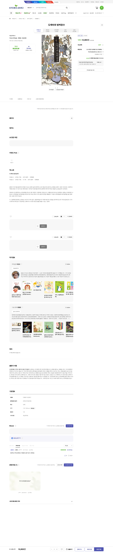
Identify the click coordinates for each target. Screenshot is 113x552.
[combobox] (30, 8)
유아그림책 (29, 18)
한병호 (19, 38)
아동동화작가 (16, 268)
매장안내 (97, 2)
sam (42, 2)
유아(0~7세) (21, 18)
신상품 (39, 13)
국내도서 (14, 18)
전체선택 (56, 216)
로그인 (82, 2)
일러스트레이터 (16, 311)
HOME (10, 18)
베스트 (34, 13)
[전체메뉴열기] (11, 13)
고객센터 (102, 2)
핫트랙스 (49, 2)
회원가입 (78, 2)
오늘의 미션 (85, 13)
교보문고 (28, 2)
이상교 (11, 38)
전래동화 (37, 18)
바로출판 (56, 2)
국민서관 (11, 40)
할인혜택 (92, 13)
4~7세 (24, 179)
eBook (35, 2)
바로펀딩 (51, 13)
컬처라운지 (71, 13)
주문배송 (92, 2)
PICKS (57, 13)
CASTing (63, 13)
